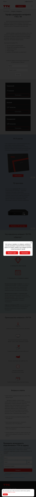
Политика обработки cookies (9, 492)
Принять (5, 494)
